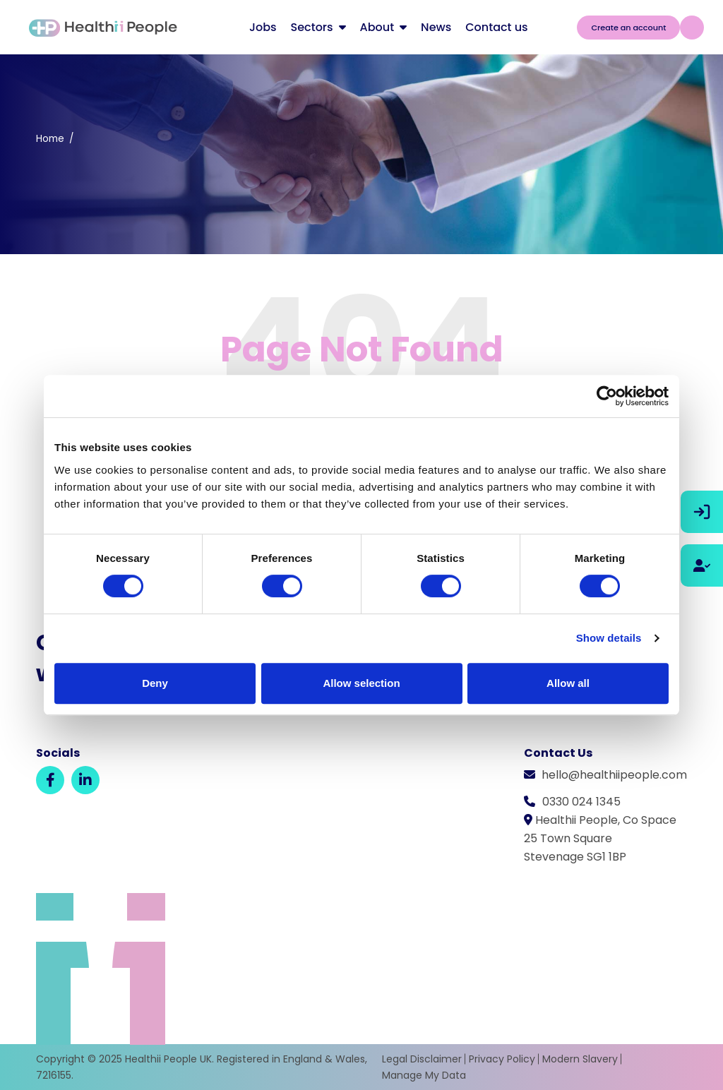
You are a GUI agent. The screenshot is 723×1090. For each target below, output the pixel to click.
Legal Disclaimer (422, 1059)
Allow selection (361, 683)
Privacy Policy (502, 1059)
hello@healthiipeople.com (614, 775)
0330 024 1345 (581, 801)
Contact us (496, 27)
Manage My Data (424, 1075)
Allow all (568, 683)
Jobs (263, 27)
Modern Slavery (580, 1059)
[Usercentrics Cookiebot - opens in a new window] (607, 396)
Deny (155, 683)
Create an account (628, 27)
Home (50, 138)
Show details (609, 638)
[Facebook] (50, 780)
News (436, 27)
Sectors (312, 27)
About (377, 27)
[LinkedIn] (85, 780)
